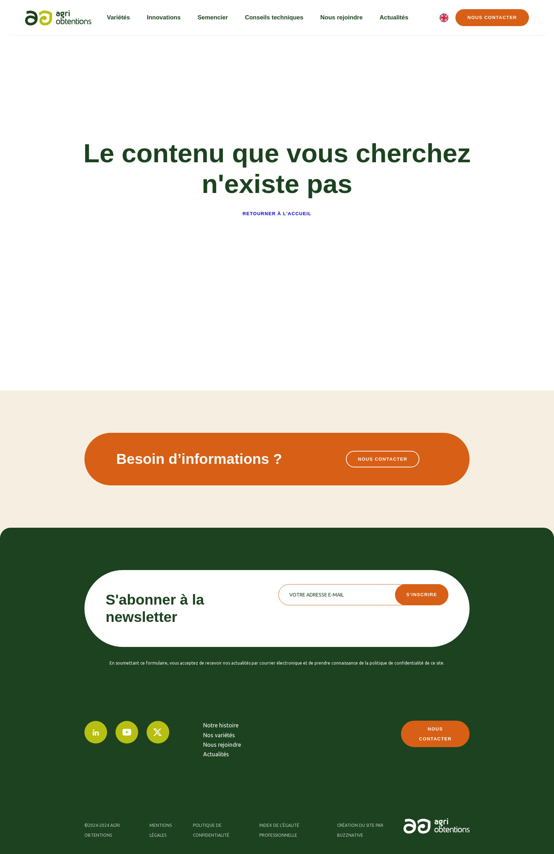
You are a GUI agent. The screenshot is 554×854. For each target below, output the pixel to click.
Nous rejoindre (222, 744)
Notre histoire (220, 725)
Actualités (216, 754)
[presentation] (332, 619)
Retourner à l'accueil (277, 213)
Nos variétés (219, 735)
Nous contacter (492, 17)
